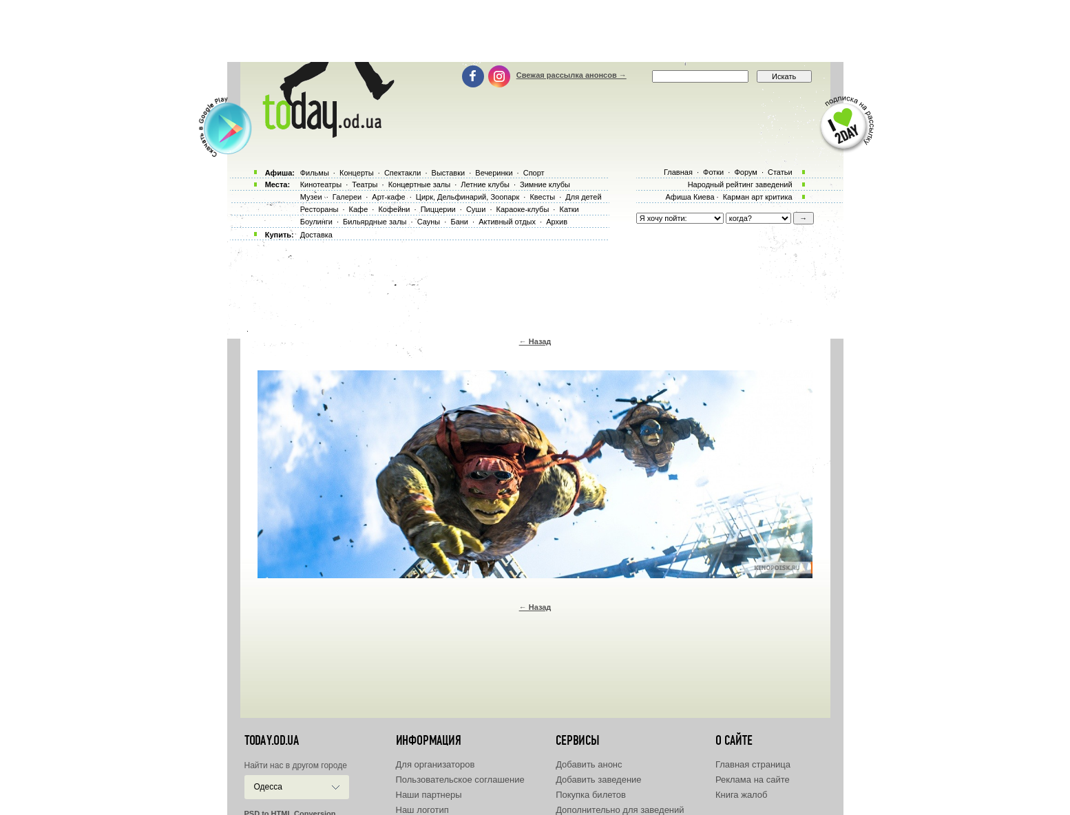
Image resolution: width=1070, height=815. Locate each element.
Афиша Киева (689, 197)
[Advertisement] (535, 31)
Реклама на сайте (752, 779)
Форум (745, 172)
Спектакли (402, 173)
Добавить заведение (598, 779)
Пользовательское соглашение (460, 779)
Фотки (713, 172)
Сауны (429, 222)
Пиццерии (438, 209)
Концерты (356, 173)
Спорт (534, 173)
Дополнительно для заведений (620, 810)
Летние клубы (485, 184)
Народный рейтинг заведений (740, 184)
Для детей (583, 197)
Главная (678, 172)
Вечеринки (493, 173)
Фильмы (314, 173)
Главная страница (752, 764)
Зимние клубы (545, 184)
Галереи (347, 197)
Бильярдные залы (374, 222)
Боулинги (316, 222)
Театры (364, 184)
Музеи (311, 197)
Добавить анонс (589, 764)
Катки (568, 209)
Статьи (780, 172)
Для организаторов (435, 764)
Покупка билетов (591, 795)
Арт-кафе (388, 197)
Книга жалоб (741, 795)
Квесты (542, 197)
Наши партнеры (429, 795)
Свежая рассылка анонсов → (571, 75)
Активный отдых (507, 222)
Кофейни (394, 209)
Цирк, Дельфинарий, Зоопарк (467, 197)
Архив (556, 222)
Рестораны (319, 209)
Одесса (268, 787)
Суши (475, 209)
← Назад (535, 341)
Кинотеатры (321, 184)
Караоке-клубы (522, 209)
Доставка (316, 235)
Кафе (358, 209)
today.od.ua (271, 740)
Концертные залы (419, 184)
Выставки (448, 173)
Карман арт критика (758, 197)
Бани (459, 222)
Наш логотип (422, 810)
